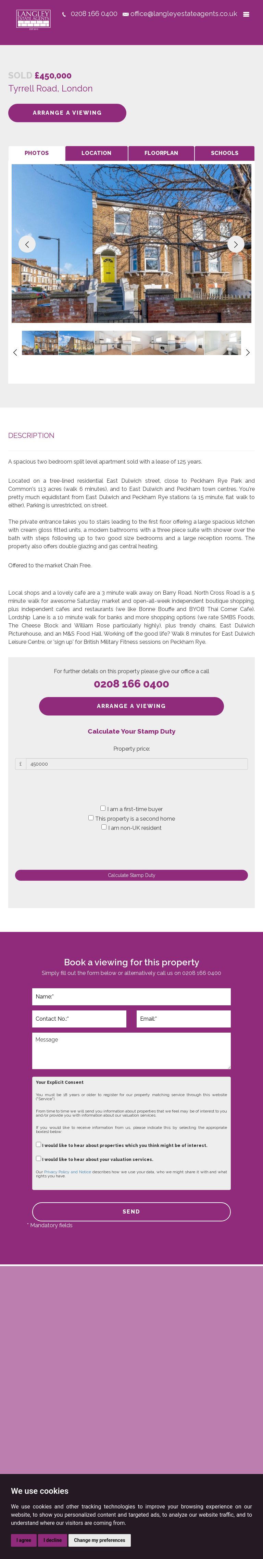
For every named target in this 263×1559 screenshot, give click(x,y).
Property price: (131, 749)
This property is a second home (131, 818)
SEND (131, 1211)
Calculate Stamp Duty (131, 875)
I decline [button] (52, 1540)
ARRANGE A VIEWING (67, 113)
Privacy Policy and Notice (67, 1172)
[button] (27, 244)
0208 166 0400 (131, 683)
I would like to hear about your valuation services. (94, 1159)
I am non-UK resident (131, 827)
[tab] (37, 153)
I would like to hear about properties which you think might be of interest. (122, 1145)
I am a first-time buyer (131, 809)
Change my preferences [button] (99, 1540)
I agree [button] (23, 1540)
